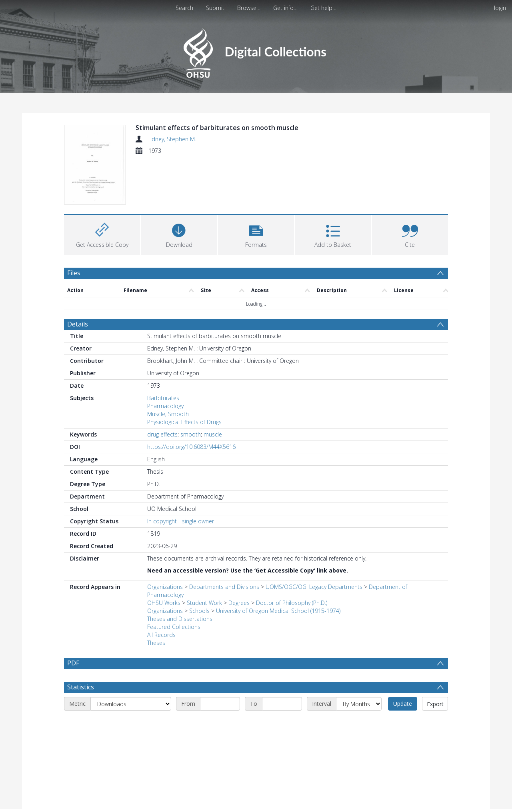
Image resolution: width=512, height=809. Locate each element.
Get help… (323, 8)
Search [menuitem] (184, 8)
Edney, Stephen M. (172, 139)
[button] (256, 234)
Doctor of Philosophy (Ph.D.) (291, 603)
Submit (215, 8)
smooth (190, 434)
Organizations (165, 587)
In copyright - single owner (180, 521)
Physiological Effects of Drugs (184, 422)
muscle (213, 434)
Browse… (248, 8)
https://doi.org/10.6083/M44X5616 (191, 447)
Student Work (204, 603)
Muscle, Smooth (168, 414)
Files (73, 272)
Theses (156, 643)
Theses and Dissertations (179, 619)
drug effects (162, 434)
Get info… (285, 8)
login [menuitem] (500, 8)
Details (77, 324)
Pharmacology (165, 406)
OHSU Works (163, 603)
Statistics (80, 706)
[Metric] (130, 723)
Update (402, 723)
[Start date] (220, 723)
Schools (199, 611)
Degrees (239, 603)
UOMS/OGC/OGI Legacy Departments (315, 587)
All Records (161, 635)
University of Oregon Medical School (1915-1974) (278, 611)
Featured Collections (173, 627)
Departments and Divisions (224, 587)
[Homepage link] (256, 50)
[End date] (282, 723)
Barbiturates (163, 398)
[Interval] (359, 723)
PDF (73, 663)
